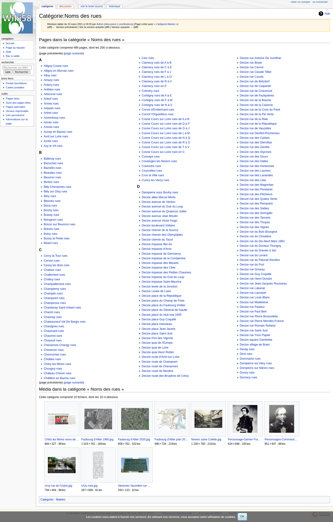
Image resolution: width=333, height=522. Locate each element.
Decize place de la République (161, 295)
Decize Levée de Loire (156, 291)
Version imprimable (17, 111)
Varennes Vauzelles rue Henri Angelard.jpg (135, 485)
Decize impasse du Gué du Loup (163, 277)
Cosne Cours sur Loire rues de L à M (166, 133)
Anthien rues (52, 89)
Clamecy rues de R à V (157, 81)
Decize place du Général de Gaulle (164, 310)
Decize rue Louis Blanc (255, 297)
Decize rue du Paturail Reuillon (260, 260)
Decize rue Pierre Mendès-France (262, 321)
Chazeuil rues (53, 340)
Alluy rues (50, 75)
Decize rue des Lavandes (256, 175)
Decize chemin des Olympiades (162, 234)
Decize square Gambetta (256, 339)
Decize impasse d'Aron (157, 248)
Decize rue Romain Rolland (257, 325)
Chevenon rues (54, 350)
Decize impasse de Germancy (161, 253)
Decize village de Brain (255, 344)
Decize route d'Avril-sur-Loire (160, 356)
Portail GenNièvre (16, 83)
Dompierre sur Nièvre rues (257, 368)
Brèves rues (51, 229)
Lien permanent (15, 115)
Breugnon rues (53, 219)
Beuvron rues (52, 177)
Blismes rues (52, 201)
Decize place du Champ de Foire (163, 300)
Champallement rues (57, 284)
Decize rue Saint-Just (254, 330)
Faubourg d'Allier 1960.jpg (97, 439)
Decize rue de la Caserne (256, 105)
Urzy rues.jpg (89, 485)
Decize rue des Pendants (256, 189)
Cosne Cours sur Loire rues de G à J (166, 128)
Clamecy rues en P (154, 86)
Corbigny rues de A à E (157, 95)
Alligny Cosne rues (56, 66)
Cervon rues (52, 260)
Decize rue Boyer (251, 62)
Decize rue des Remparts (256, 203)
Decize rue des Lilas (253, 180)
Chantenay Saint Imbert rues (62, 307)
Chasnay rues (53, 317)
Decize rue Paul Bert (253, 311)
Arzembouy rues (54, 117)
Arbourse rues (53, 94)
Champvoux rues (55, 303)
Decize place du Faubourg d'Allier (163, 305)
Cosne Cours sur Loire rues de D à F (166, 123)
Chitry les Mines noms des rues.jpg (62, 439)
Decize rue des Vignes (254, 227)
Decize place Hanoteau (157, 324)
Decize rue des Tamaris (255, 217)
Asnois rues (51, 127)
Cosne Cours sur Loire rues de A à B (165, 119)
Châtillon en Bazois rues (59, 378)
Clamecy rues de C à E (157, 67)
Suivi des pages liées (18, 102)
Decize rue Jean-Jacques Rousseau (263, 283)
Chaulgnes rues (54, 326)
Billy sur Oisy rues (55, 191)
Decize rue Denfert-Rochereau (260, 133)
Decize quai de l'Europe (157, 342)
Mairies (60, 499)
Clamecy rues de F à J (156, 72)
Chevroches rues (55, 354)
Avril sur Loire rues (56, 136)
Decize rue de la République (258, 123)
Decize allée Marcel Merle (159, 197)
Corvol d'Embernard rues (158, 109)
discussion (111, 24)
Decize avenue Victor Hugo (159, 220)
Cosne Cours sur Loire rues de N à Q (166, 137)
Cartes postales (15, 87)
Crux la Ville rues (153, 175)
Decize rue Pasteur (252, 307)
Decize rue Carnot (251, 67)
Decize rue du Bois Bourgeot (258, 231)
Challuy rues (52, 279)
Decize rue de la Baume (255, 100)
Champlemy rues (55, 288)
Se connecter (320, 1)
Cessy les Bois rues (56, 265)
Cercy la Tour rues (56, 255)
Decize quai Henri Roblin (158, 352)
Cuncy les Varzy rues (155, 180)
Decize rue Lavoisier (253, 292)
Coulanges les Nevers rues (159, 161)
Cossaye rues (151, 156)
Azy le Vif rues (53, 146)
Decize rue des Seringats (256, 213)
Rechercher (7, 62)
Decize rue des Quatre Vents (258, 199)
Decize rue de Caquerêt (255, 86)
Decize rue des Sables (254, 208)
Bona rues (50, 205)
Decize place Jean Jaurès (158, 328)
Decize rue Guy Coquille (255, 274)
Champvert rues (54, 298)
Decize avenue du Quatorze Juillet (164, 211)
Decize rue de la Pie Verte (257, 114)
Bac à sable (13, 56)
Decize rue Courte (251, 76)
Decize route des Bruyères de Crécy (165, 375)
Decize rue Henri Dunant (256, 278)
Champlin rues (53, 293)
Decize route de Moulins (157, 371)
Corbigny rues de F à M (157, 100)
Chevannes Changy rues (60, 345)
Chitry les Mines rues (57, 364)
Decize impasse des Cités (159, 267)
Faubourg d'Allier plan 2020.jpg (172, 439)
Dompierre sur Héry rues (256, 363)
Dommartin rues (250, 358)
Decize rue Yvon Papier (255, 335)
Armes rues (51, 103)
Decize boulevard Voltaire (158, 225)
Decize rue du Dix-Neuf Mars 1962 (262, 241)
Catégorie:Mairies (166, 24)
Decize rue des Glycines (255, 152)
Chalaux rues (52, 270)
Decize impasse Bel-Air (157, 244)
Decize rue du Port (252, 264)
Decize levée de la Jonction (159, 286)
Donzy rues (247, 372)
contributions (126, 24)
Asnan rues (51, 122)
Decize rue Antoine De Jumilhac (260, 58)
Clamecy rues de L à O (157, 76)
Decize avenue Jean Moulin (160, 216)
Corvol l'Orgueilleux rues (158, 114)
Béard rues (51, 243)
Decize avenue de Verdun (158, 202)
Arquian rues (52, 108)
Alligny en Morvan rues (59, 70)
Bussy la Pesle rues (56, 238)
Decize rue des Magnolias (257, 184)
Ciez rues (148, 58)
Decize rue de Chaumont (256, 91)
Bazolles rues (52, 168)
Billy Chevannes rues (57, 186)
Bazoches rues (53, 163)
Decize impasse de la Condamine (163, 258)
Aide (327, 13)
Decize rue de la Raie (254, 119)
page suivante (74, 53)
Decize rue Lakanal (252, 288)
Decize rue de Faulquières (257, 95)
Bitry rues (50, 196)
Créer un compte (300, 1)
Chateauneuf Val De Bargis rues (65, 321)
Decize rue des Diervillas (256, 142)
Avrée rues (51, 141)
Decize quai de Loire (155, 347)
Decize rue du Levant (254, 255)
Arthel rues (51, 112)
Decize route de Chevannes (160, 366)
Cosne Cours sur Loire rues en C (163, 152)
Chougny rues (53, 368)
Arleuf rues (51, 98)
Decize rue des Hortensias (257, 166)
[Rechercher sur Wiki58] (17, 67)
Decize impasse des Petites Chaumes (166, 272)
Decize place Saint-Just (157, 333)
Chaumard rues (54, 331)
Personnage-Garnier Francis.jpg (245, 439)
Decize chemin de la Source (160, 230)
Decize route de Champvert (159, 361)
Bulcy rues (50, 233)
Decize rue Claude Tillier (256, 72)
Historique (114, 6)
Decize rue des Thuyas (255, 222)
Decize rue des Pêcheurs (256, 194)
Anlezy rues (51, 84)
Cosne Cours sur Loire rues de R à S (166, 142)
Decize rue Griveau (252, 269)
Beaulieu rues (53, 172)
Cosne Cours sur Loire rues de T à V (165, 147)
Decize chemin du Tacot (157, 239)
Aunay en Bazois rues (58, 131)
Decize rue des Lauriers (255, 170)
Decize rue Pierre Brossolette (259, 316)
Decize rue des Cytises (255, 137)
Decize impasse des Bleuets (160, 263)
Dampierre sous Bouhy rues (160, 192)
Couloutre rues (151, 166)
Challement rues (54, 274)
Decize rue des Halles (254, 161)
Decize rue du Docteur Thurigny (260, 245)
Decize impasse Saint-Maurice (161, 281)
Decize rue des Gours (254, 156)
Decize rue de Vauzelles (255, 128)
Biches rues (51, 182)
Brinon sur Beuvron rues (59, 224)
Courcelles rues (152, 170)
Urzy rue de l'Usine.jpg (58, 485)
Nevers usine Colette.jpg (206, 439)
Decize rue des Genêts (255, 147)
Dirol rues (246, 353)
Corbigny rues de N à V (157, 105)
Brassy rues (51, 214)
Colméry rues (150, 91)
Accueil (10, 43)
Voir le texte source (91, 6)
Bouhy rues (51, 210)
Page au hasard (15, 47)
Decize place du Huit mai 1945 (162, 314)
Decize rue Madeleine (254, 302)
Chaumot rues (53, 335)
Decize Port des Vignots (157, 338)
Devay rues (247, 349)
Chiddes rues (52, 359)
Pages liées (12, 98)
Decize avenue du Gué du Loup (162, 206)
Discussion (65, 6)
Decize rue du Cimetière (255, 236)
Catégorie (46, 499)
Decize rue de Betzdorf (255, 81)
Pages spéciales (15, 106)
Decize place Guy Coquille (159, 319)
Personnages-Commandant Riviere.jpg (282, 439)
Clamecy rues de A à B (156, 62)
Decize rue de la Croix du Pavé (260, 109)
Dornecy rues (248, 377)
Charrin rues (52, 312)
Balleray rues (52, 158)
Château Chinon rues (57, 373)
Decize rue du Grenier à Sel (258, 250)
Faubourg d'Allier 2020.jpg (134, 439)
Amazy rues (51, 80)
